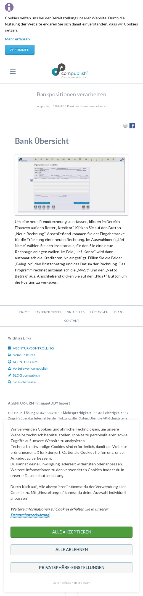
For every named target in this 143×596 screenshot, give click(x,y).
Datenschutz (62, 582)
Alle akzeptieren (71, 531)
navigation (13, 71)
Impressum (82, 582)
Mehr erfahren (17, 39)
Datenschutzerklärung (29, 514)
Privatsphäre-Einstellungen (71, 567)
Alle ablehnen (71, 549)
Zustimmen (20, 50)
